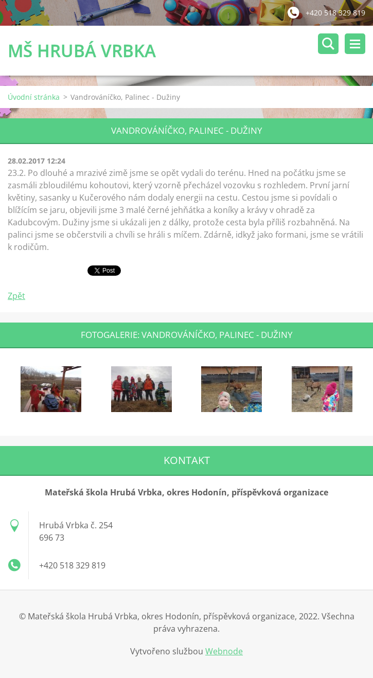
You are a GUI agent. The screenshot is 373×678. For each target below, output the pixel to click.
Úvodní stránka (34, 97)
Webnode (224, 651)
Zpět (16, 295)
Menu (355, 43)
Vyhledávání (328, 43)
